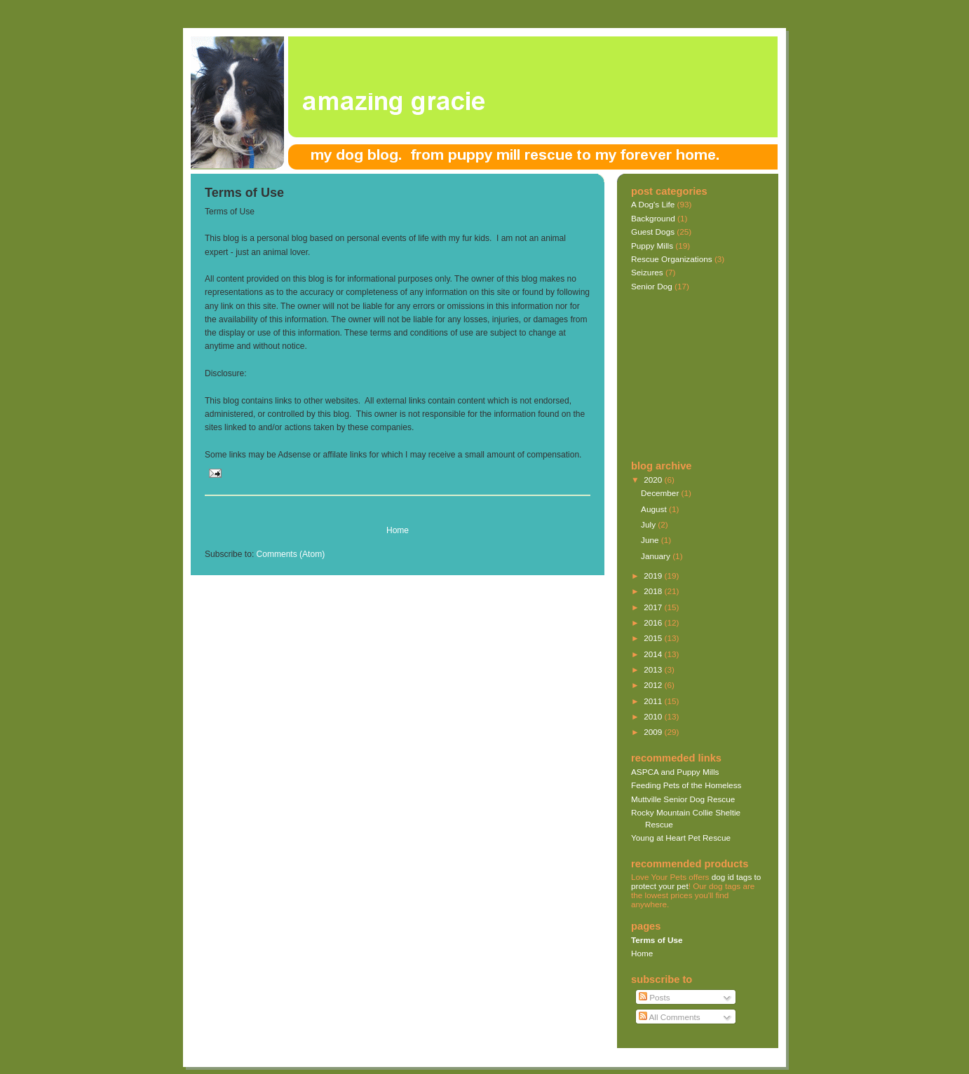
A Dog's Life (653, 204)
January (656, 555)
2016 (654, 622)
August (655, 509)
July (649, 524)
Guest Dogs (653, 231)
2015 (654, 637)
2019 (654, 575)
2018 (654, 590)
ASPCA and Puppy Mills (675, 771)
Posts (654, 997)
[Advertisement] (369, 509)
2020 (654, 479)
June (651, 539)
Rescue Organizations (671, 258)
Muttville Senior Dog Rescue (683, 799)
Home (397, 530)
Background (653, 218)
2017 (654, 607)
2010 (654, 716)
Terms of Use (244, 193)
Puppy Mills (652, 245)
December (661, 492)
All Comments (669, 1016)
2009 (654, 731)
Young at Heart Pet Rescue (681, 837)
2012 (654, 684)
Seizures (647, 272)
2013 (654, 669)
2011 (654, 700)
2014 (654, 654)
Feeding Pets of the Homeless (686, 785)
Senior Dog (651, 286)
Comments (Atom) (291, 554)
